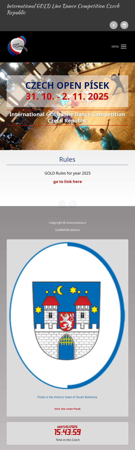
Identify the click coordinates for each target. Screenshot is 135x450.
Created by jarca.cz (67, 229)
